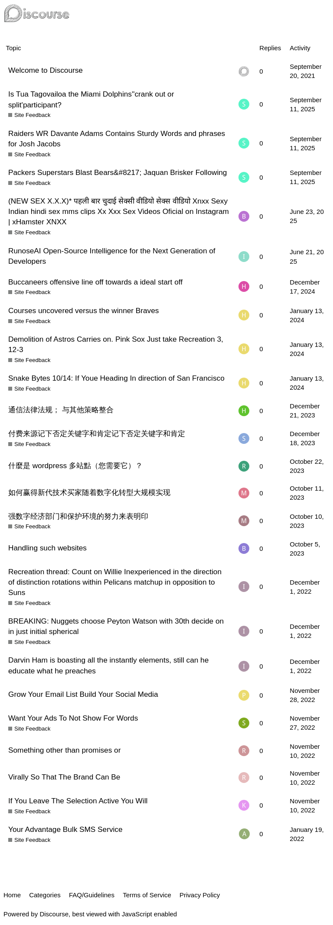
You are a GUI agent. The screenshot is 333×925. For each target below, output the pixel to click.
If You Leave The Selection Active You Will (77, 800)
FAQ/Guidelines (91, 895)
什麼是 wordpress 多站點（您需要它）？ (75, 465)
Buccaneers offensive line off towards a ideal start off (95, 282)
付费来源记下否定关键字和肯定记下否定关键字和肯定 (96, 433)
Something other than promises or (64, 750)
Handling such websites (47, 547)
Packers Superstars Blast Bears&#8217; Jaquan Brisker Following (117, 172)
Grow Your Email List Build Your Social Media (83, 694)
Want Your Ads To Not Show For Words (73, 718)
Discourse (54, 914)
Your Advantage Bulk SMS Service (65, 829)
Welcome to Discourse (45, 70)
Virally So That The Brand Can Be (64, 777)
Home (12, 895)
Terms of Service (147, 895)
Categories (45, 895)
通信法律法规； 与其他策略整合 (61, 409)
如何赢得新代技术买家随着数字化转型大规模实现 (89, 492)
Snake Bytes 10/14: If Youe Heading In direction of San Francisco (116, 378)
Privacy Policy (200, 895)
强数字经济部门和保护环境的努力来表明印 (78, 516)
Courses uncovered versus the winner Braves (83, 310)
